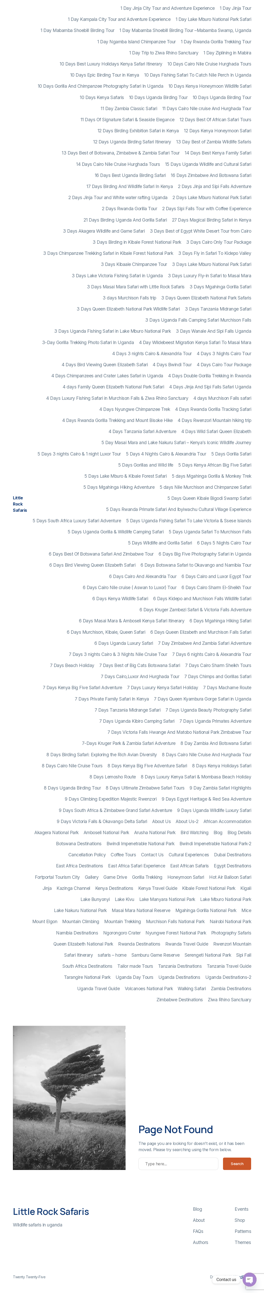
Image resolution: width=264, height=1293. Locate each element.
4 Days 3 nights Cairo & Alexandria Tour (152, 353)
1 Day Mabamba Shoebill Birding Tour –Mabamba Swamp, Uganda (185, 30)
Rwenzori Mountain (232, 944)
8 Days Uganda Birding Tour (72, 788)
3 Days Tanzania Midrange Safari (218, 309)
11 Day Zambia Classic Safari (129, 108)
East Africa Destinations (79, 865)
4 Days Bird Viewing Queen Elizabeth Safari (105, 364)
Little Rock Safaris (20, 504)
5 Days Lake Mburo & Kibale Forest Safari (125, 476)
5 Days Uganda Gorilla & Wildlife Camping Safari (116, 531)
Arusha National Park (155, 832)
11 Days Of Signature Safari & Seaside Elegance (127, 119)
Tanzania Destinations (180, 966)
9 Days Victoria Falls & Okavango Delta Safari (102, 821)
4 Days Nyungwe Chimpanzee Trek (134, 409)
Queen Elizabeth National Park (83, 944)
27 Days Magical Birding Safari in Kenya (211, 220)
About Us (161, 821)
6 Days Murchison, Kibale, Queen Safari (106, 632)
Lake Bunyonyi (95, 899)
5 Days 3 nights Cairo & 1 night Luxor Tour (79, 454)
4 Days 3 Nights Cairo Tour (224, 353)
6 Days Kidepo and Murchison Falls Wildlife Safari (202, 598)
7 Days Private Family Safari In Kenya (112, 699)
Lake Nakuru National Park (80, 910)
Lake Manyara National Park (167, 899)
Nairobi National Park (230, 921)
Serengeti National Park (208, 955)
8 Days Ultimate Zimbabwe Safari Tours (145, 788)
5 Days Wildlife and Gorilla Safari (160, 543)
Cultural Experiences (189, 854)
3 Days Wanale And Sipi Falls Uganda (213, 331)
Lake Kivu (124, 899)
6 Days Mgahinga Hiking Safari (220, 620)
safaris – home (112, 955)
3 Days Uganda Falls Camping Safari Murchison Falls (198, 320)
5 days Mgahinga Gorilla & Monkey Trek (211, 476)
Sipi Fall (243, 955)
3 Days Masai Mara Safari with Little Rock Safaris (136, 286)
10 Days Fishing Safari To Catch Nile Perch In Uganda (197, 75)
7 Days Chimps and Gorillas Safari (217, 676)
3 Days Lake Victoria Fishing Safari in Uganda (117, 275)
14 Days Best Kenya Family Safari (218, 153)
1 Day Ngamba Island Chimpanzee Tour (136, 41)
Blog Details (239, 832)
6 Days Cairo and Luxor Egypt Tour (216, 576)
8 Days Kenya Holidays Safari (221, 765)
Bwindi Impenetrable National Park (140, 843)
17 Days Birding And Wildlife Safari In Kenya (129, 186)
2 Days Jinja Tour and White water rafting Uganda (118, 197)
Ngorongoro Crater (122, 933)
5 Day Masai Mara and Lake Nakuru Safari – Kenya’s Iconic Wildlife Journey (176, 442)
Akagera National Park (56, 832)
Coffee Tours (123, 854)
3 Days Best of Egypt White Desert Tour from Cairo (200, 231)
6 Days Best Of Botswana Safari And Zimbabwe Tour (101, 554)
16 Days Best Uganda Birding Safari (130, 175)
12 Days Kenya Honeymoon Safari (217, 130)
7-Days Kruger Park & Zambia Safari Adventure (129, 743)
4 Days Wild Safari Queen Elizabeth (216, 431)
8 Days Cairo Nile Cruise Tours (72, 765)
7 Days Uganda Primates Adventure (215, 721)
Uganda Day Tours (134, 977)
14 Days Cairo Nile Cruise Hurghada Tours (118, 164)
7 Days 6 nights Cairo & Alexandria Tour (211, 654)
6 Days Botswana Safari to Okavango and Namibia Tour (196, 565)
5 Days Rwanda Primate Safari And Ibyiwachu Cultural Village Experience (178, 509)
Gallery (92, 877)
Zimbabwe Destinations (179, 999)
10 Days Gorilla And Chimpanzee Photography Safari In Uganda (100, 86)
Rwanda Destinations (139, 944)
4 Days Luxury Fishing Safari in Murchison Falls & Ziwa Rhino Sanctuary (117, 398)
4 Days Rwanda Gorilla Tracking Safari (213, 409)
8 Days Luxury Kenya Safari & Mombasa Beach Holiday (196, 776)
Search (237, 1163)
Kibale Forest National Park (208, 888)
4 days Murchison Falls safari (222, 398)
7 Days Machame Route (227, 687)
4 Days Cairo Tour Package (224, 364)
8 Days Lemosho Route (112, 776)
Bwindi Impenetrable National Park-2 (215, 843)
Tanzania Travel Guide (229, 966)
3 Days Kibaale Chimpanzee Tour (134, 264)
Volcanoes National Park (149, 988)
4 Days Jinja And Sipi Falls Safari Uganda (210, 386)
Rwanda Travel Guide (186, 944)
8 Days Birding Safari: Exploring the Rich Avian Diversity (101, 754)
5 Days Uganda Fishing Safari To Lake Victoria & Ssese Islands (188, 520)
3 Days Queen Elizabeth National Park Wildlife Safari (128, 309)
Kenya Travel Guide (157, 888)
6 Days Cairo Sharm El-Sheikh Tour (216, 587)
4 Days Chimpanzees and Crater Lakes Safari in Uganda (107, 375)
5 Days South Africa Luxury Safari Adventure (76, 520)
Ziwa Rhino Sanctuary (229, 999)
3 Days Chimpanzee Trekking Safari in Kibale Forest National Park (108, 253)
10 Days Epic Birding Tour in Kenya (104, 75)
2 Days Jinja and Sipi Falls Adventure (214, 186)
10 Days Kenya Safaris (102, 97)
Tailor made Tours (135, 966)
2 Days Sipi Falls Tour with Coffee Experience (206, 208)
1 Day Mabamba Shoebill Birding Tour (77, 30)
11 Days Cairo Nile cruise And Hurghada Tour (206, 108)
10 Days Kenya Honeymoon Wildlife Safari (209, 86)
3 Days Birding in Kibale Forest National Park (137, 242)
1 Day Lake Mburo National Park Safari (213, 19)
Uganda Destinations (179, 977)
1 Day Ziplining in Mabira (227, 52)
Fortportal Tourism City (57, 877)
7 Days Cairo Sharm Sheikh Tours (218, 665)
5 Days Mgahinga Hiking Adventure (118, 487)
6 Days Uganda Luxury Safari (123, 643)
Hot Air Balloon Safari (230, 877)
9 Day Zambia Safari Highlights (220, 788)
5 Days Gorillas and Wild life (145, 465)
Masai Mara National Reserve (141, 910)
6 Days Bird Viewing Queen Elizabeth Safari (92, 565)
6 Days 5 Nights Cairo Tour (224, 543)
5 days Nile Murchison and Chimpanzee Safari (205, 487)
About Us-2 (187, 821)
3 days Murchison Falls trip (129, 297)
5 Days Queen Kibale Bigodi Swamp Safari (209, 498)
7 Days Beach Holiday (72, 665)
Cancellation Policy (87, 854)
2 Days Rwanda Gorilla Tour (129, 208)
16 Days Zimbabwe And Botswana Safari (211, 175)
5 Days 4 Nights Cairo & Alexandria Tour (166, 454)
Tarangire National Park (87, 977)
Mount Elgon (44, 921)
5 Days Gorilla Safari (231, 454)
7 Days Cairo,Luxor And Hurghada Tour (140, 676)
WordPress (242, 1277)
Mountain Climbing (80, 921)
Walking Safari (192, 988)
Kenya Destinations (114, 888)
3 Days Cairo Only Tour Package (218, 242)
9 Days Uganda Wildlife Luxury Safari (214, 810)
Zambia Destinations (231, 988)
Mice (246, 910)
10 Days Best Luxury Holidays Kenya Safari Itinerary (111, 64)
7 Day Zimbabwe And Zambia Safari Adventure (204, 643)
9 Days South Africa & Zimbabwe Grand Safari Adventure (115, 810)
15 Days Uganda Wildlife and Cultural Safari (208, 164)
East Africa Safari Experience (136, 865)
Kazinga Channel (73, 888)
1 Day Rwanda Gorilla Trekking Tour (216, 41)
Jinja (47, 888)
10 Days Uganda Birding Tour (158, 97)
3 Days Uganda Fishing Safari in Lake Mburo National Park (112, 331)
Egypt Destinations (232, 865)
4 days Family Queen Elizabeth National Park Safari (113, 386)
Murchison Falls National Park (175, 921)
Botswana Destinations (79, 843)
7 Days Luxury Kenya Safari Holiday (162, 687)
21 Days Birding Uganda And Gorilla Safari (125, 220)
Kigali (245, 888)
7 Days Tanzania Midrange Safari (128, 710)
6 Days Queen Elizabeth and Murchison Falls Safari (200, 632)
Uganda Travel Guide (98, 988)
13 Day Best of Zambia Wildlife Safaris (213, 141)
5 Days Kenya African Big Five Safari (214, 465)
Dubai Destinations (232, 854)
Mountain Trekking (122, 921)
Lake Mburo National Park (225, 899)
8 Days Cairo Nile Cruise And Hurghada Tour (206, 754)
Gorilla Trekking (147, 877)
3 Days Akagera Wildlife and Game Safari (104, 231)
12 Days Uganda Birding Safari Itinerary (132, 141)
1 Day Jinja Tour (235, 8)
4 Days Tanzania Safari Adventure (142, 431)
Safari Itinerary (78, 955)
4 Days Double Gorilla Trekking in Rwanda (209, 375)
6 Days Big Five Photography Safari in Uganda (205, 554)
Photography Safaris (231, 933)
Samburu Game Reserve (155, 955)
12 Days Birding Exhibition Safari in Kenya (138, 130)
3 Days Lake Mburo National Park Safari (211, 264)
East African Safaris (189, 865)
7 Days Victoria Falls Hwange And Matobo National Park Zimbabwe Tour (179, 732)
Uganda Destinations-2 (228, 977)
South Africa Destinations (87, 966)
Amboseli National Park (106, 832)
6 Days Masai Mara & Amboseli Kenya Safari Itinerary (132, 620)
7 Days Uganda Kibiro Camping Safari (137, 721)
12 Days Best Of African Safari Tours (215, 119)
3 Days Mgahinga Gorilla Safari (220, 286)
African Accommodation (227, 821)
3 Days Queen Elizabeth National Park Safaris (206, 297)
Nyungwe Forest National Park (175, 933)
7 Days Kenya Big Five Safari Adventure (82, 687)
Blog (217, 832)
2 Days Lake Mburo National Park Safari (211, 197)
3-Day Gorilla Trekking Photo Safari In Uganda (88, 342)
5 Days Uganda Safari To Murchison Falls (210, 531)
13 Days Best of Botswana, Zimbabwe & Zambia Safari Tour (121, 153)
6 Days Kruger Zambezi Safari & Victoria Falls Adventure (195, 609)
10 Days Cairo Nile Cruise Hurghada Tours (209, 64)
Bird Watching (194, 832)
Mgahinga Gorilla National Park (205, 910)
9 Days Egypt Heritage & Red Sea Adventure (206, 799)
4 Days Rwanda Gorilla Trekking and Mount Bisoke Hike (117, 420)
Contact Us (152, 854)
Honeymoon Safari (185, 877)
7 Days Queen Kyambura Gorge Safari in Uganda (202, 699)
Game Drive (115, 877)
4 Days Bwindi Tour (172, 364)
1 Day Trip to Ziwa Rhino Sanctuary (163, 52)
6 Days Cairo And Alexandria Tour (142, 576)
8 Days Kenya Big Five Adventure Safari (147, 765)
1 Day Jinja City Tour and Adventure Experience (167, 8)
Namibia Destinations (77, 933)
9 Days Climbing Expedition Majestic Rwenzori (110, 799)
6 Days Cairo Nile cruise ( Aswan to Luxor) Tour (130, 587)
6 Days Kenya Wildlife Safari (120, 598)
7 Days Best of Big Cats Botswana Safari (139, 665)
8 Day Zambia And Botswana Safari (215, 743)
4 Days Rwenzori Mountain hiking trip (214, 420)
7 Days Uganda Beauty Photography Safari (208, 710)
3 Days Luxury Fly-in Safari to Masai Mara (209, 275)
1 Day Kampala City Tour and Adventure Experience (119, 19)
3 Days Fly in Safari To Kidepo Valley (214, 253)
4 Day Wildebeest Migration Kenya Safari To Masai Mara (195, 342)
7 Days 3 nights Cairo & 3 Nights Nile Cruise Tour (118, 654)
